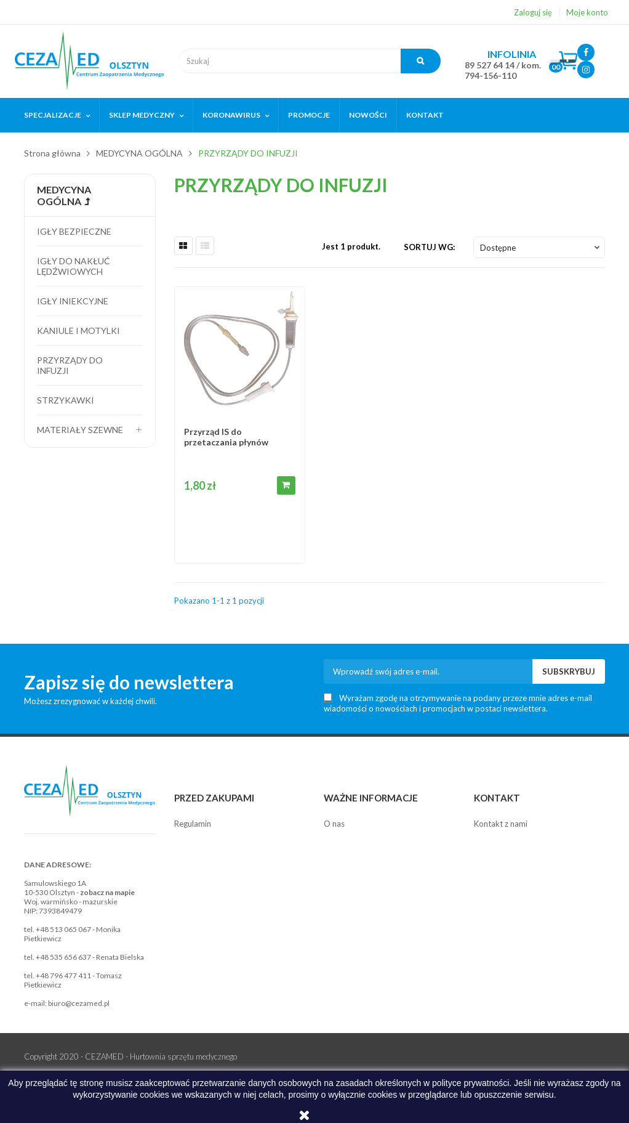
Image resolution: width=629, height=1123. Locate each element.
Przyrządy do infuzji (70, 365)
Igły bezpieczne (74, 231)
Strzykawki (65, 400)
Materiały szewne (80, 429)
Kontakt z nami (500, 824)
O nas (334, 824)
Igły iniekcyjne (72, 301)
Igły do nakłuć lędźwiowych (73, 266)
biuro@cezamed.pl (79, 1003)
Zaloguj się (533, 12)
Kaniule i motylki (78, 330)
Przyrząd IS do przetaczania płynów (226, 436)
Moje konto (587, 12)
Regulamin (192, 824)
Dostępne (541, 248)
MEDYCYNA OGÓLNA (64, 195)
